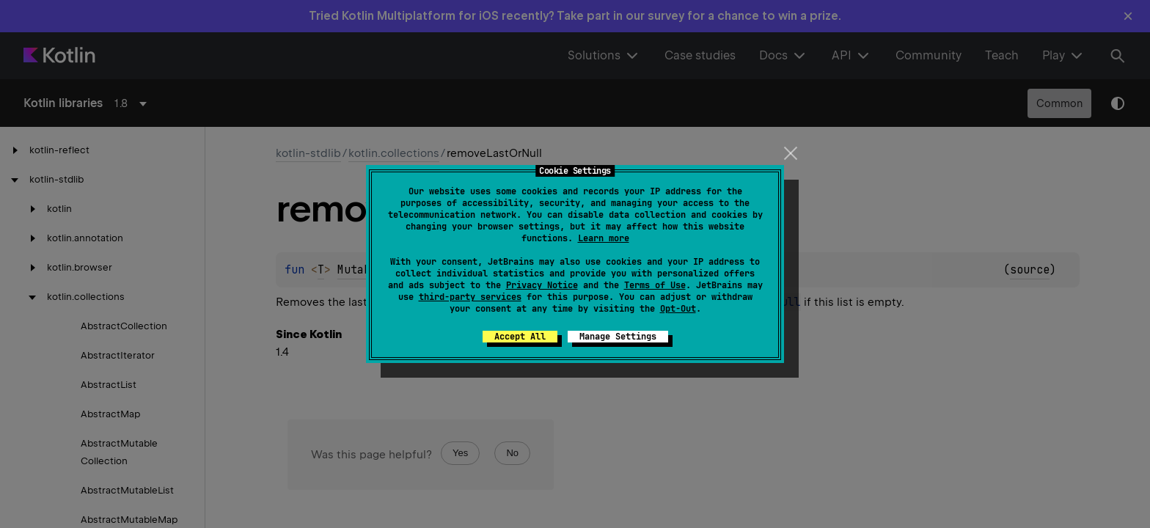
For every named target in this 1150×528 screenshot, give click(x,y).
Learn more (603, 238)
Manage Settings (617, 336)
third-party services (470, 297)
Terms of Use (655, 285)
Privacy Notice (542, 285)
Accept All (520, 336)
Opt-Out (678, 309)
